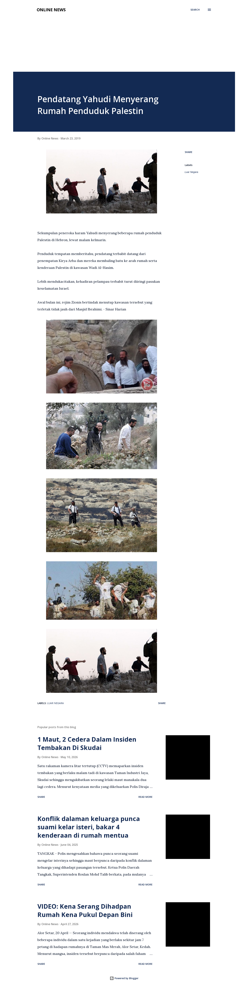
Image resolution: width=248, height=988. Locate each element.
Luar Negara (191, 172)
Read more (145, 796)
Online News (51, 9)
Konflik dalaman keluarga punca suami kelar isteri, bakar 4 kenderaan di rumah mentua (88, 827)
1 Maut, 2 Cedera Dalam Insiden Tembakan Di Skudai (86, 743)
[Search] (195, 10)
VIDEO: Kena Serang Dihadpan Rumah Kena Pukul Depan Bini (85, 910)
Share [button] (188, 152)
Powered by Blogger (124, 978)
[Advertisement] (124, 45)
